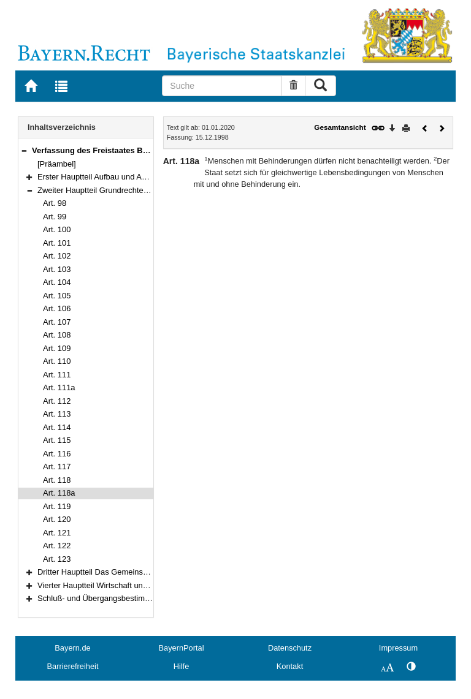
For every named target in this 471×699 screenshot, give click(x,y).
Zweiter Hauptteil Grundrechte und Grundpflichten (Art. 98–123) (149, 190)
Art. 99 (54, 216)
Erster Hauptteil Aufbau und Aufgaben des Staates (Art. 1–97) (146, 176)
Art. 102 (57, 255)
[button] (24, 150)
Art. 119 (57, 506)
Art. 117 (57, 466)
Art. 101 (57, 242)
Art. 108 (57, 334)
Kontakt (290, 666)
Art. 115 (57, 440)
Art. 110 (57, 361)
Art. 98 (54, 203)
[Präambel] (56, 163)
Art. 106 (57, 308)
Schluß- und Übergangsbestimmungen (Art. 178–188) (131, 598)
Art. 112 (57, 401)
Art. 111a (59, 387)
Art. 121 (57, 532)
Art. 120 (57, 519)
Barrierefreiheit (73, 666)
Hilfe (182, 666)
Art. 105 (57, 295)
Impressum (398, 647)
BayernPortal (181, 647)
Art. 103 (57, 269)
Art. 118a (59, 492)
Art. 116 (57, 453)
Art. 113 (57, 413)
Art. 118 (57, 480)
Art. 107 (57, 322)
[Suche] (221, 85)
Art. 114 (57, 427)
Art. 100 (57, 229)
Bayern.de (72, 647)
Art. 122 (57, 545)
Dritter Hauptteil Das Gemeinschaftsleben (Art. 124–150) (137, 571)
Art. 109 (57, 348)
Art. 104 (57, 282)
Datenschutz (290, 647)
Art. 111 (57, 374)
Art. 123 (57, 559)
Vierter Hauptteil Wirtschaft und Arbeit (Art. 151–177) (130, 585)
